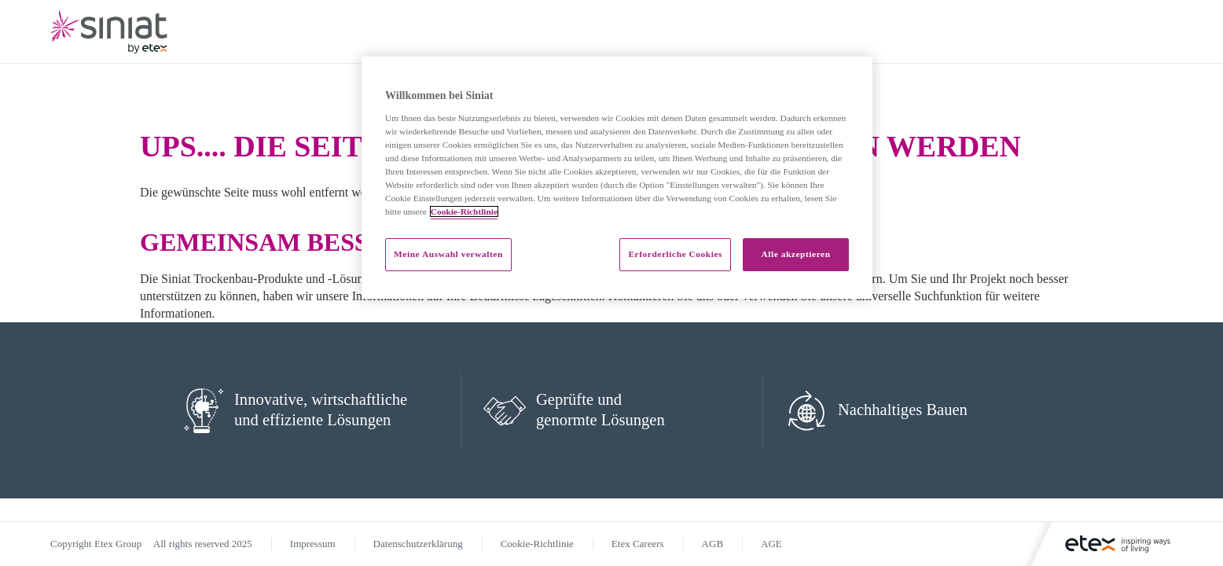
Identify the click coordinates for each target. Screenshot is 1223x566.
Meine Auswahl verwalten (448, 254)
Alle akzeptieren (795, 254)
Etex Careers (638, 543)
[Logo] (1108, 544)
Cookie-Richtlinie (537, 543)
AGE (771, 543)
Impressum (313, 543)
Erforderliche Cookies (675, 254)
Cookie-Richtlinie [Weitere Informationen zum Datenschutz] (464, 211)
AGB (712, 543)
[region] (617, 178)
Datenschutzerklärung (418, 543)
